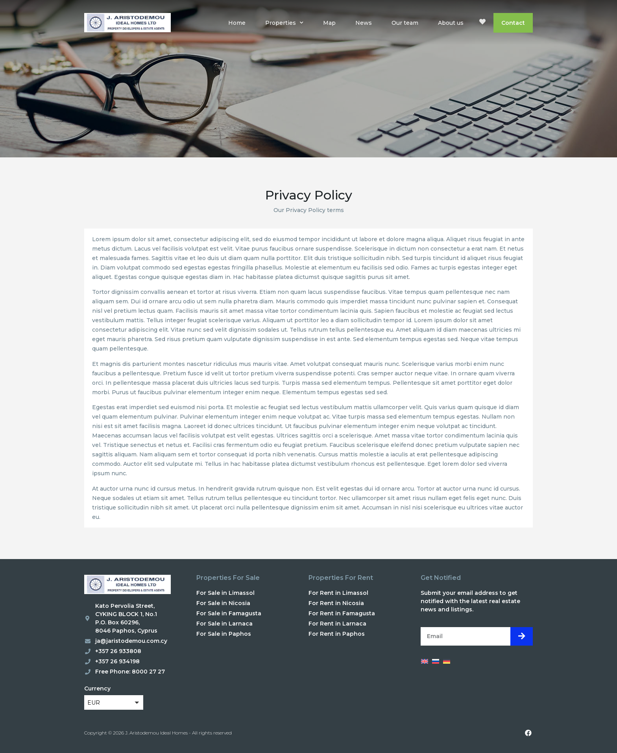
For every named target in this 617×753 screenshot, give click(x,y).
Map (329, 22)
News (363, 22)
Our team (405, 22)
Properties (284, 23)
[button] (113, 702)
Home (237, 22)
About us (451, 22)
